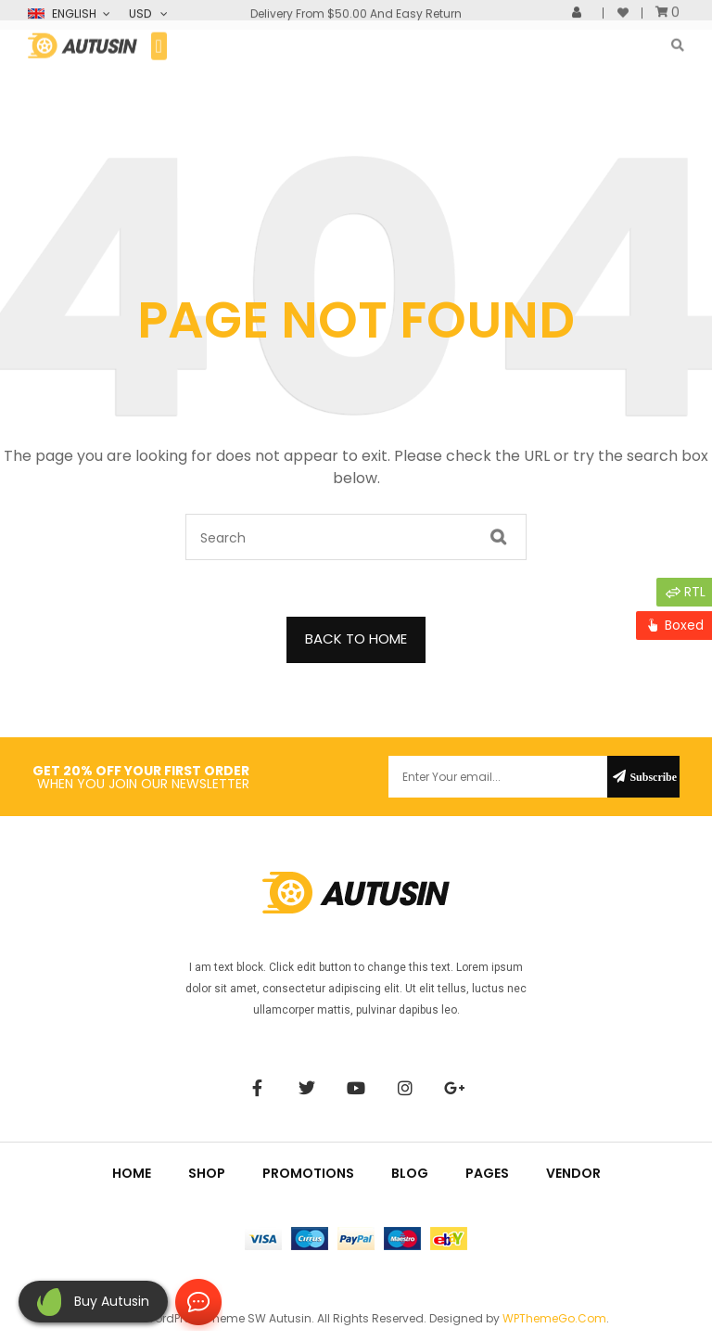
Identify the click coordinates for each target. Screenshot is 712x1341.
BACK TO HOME (356, 638)
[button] (159, 37)
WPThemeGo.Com (554, 1318)
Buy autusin (111, 1301)
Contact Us (194, 1303)
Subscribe (653, 777)
